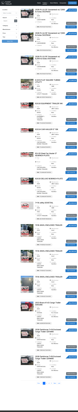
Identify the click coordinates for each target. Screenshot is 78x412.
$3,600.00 (72, 154)
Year (4, 37)
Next (55, 383)
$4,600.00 (72, 130)
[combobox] (10, 13)
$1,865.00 (72, 80)
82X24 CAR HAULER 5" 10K (46, 129)
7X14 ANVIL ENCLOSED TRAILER (48, 251)
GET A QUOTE (71, 27)
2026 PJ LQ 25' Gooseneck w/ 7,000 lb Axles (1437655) (50, 11)
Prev (38, 383)
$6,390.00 (72, 251)
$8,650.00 (72, 330)
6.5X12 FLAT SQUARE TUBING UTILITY (47, 81)
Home (39, 3)
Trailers (45, 3)
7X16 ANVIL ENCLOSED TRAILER (48, 225)
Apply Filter (10, 41)
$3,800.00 (72, 179)
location (53, 22)
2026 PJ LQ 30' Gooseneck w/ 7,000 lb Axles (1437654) (50, 34)
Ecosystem (63, 3)
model (37, 18)
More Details (71, 23)
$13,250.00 (72, 57)
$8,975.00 (72, 357)
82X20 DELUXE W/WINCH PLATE (49, 179)
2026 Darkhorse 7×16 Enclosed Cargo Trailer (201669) (48, 357)
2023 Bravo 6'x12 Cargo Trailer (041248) (48, 304)
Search (5, 17)
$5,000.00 (72, 104)
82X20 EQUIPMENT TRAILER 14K (49, 103)
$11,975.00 (72, 33)
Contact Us (72, 3)
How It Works (54, 3)
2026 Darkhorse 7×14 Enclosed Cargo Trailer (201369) (48, 331)
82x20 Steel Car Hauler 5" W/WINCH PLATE (46, 154)
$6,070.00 (72, 277)
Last (59, 383)
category (38, 22)
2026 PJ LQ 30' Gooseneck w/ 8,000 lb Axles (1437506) (47, 58)
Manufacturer (6, 29)
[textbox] (9, 13)
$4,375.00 (72, 303)
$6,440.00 (72, 225)
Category (5, 25)
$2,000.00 (72, 203)
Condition (53, 18)
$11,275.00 (72, 10)
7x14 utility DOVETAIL (44, 203)
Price (4, 33)
